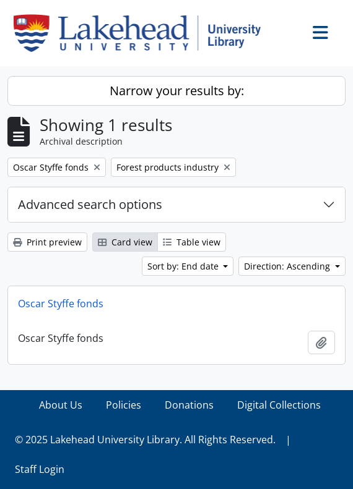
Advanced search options (90, 204)
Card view (125, 242)
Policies (123, 405)
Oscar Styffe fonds (60, 303)
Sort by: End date (184, 266)
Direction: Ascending (288, 266)
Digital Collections (279, 405)
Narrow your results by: (177, 90)
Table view (191, 242)
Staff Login (39, 469)
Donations (189, 405)
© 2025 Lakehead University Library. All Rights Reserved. (145, 439)
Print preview (47, 242)
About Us (60, 405)
